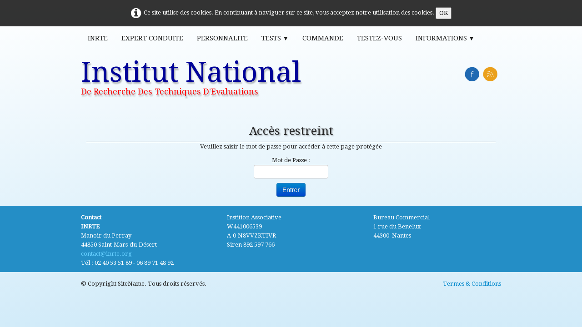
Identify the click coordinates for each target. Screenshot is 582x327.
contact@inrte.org (106, 253)
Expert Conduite (152, 38)
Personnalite (222, 38)
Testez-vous (379, 38)
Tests (275, 38)
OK (443, 13)
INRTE (98, 38)
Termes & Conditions (472, 283)
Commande (322, 38)
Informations (445, 38)
